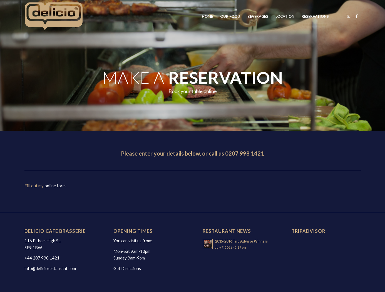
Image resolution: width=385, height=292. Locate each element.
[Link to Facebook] (356, 16)
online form (55, 185)
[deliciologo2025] (59, 16)
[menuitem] (207, 16)
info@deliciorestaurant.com (50, 268)
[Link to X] (348, 16)
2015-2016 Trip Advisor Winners (241, 241)
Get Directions (127, 268)
